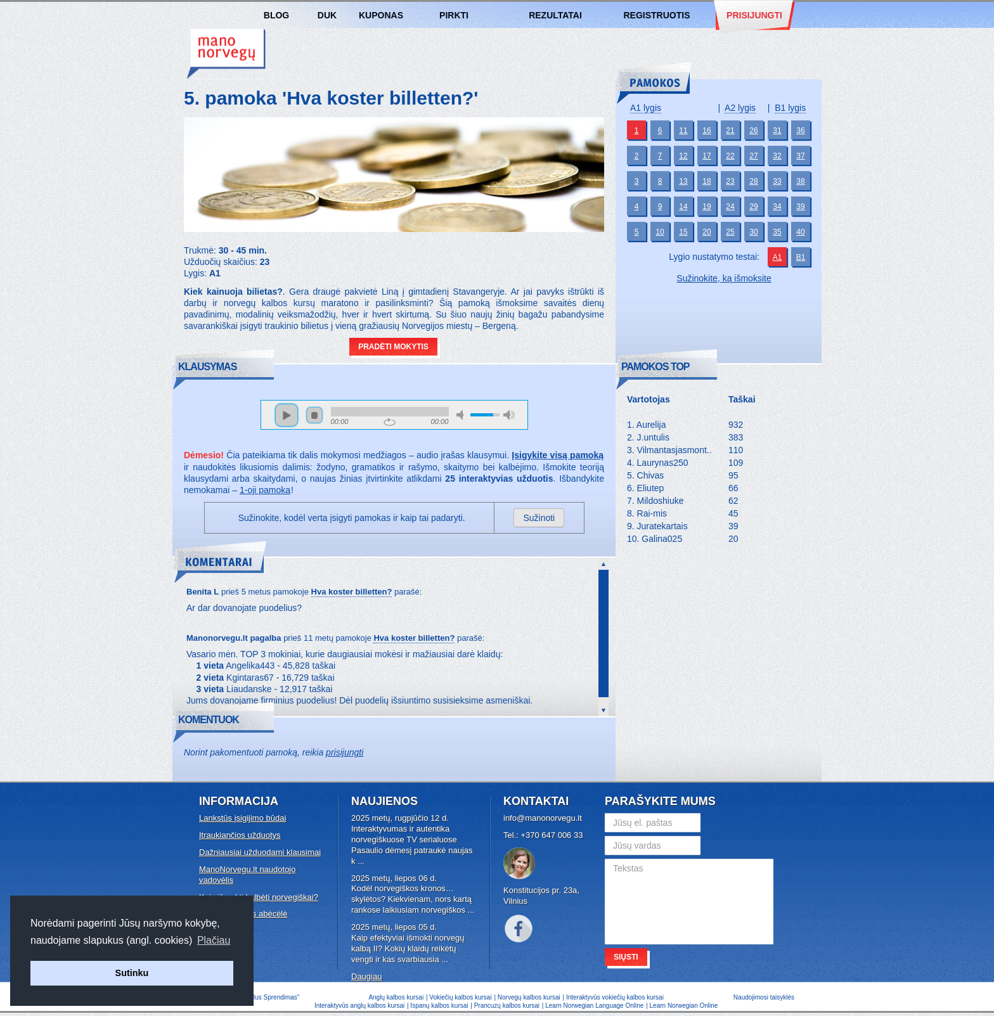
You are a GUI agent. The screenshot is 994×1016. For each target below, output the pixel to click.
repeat (389, 422)
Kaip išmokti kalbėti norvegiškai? (258, 897)
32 (777, 155)
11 (683, 130)
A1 (777, 257)
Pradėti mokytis (393, 346)
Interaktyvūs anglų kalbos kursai (359, 1005)
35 (777, 232)
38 (800, 181)
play (286, 415)
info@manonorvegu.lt (542, 818)
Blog (276, 15)
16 (706, 130)
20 (706, 232)
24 (730, 206)
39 (800, 206)
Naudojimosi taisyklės (763, 997)
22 (730, 155)
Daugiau (366, 976)
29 (753, 206)
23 (730, 181)
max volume (509, 415)
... (361, 861)
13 (683, 181)
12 (683, 155)
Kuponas (381, 15)
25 (730, 232)
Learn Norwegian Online (684, 1005)
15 (683, 232)
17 (706, 155)
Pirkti (453, 15)
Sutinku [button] (132, 973)
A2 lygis (740, 108)
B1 (801, 257)
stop (314, 415)
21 (730, 130)
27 (753, 155)
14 (683, 206)
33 (777, 181)
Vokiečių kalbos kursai (460, 997)
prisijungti (344, 752)
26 (753, 130)
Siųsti (626, 957)
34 (777, 206)
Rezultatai (555, 15)
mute (462, 415)
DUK (327, 15)
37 (800, 155)
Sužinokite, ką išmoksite (723, 278)
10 (659, 232)
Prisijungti (754, 15)
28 (753, 181)
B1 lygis (790, 108)
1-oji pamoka (265, 490)
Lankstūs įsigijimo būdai (242, 818)
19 (706, 206)
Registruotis (656, 15)
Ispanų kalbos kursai (439, 1005)
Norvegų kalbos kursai (226, 54)
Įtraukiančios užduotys (240, 835)
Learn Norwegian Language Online (594, 1005)
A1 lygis (645, 108)
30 (753, 232)
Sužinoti (539, 518)
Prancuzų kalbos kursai (507, 1005)
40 (800, 232)
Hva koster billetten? (351, 591)
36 (800, 130)
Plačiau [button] (213, 940)
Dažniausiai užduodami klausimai (260, 852)
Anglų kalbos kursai (395, 997)
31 (777, 130)
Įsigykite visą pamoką (558, 455)
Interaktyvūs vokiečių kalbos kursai (615, 997)
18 (706, 181)
